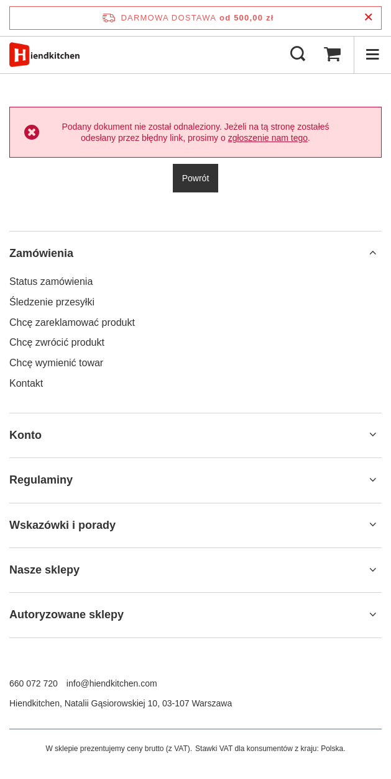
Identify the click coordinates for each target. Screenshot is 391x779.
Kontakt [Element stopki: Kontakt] (26, 383)
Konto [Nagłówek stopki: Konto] (25, 435)
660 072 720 (33, 683)
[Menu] (372, 54)
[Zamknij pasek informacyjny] (368, 18)
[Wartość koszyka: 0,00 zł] (332, 54)
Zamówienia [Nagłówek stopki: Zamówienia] (41, 253)
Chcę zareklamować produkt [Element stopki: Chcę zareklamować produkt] (72, 322)
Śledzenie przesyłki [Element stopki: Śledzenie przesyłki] (51, 302)
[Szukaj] (297, 54)
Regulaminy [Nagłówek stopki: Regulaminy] (41, 480)
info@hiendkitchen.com (112, 683)
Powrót (195, 178)
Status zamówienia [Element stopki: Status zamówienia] (51, 281)
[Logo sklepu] (44, 54)
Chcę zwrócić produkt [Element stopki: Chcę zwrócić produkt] (56, 342)
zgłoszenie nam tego (268, 138)
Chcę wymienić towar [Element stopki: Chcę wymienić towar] (56, 363)
